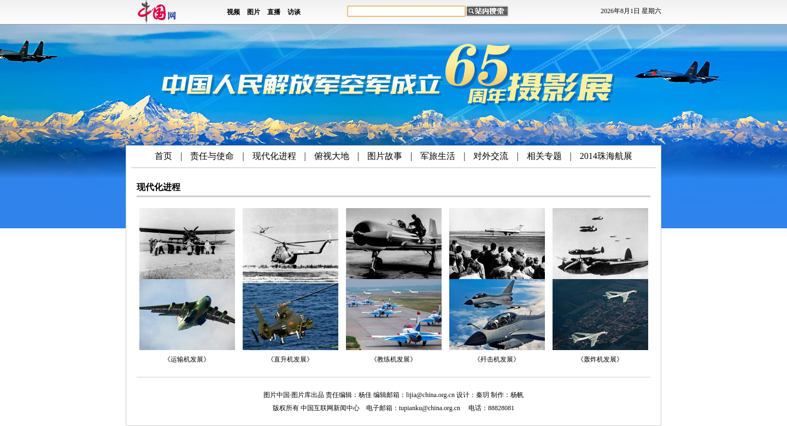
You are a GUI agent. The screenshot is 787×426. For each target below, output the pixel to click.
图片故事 (384, 156)
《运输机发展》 (187, 359)
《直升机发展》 (290, 359)
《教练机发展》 (393, 359)
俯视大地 (331, 156)
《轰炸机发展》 (600, 359)
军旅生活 (437, 156)
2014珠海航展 (606, 156)
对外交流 (490, 156)
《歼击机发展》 (497, 359)
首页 (163, 156)
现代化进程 (274, 156)
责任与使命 (212, 156)
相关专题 (544, 156)
